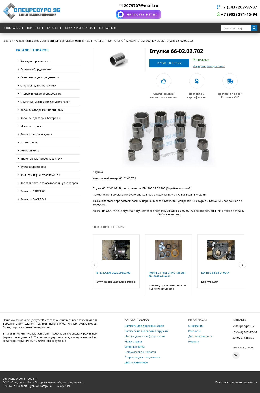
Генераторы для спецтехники (38, 77)
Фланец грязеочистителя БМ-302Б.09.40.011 (167, 274)
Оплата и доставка (80, 28)
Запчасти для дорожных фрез (144, 325)
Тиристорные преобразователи (40, 158)
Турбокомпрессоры (32, 166)
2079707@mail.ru (138, 5)
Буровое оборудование (34, 69)
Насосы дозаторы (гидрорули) (145, 336)
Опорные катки (135, 346)
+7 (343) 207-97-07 (237, 7)
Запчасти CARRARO (31, 191)
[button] (242, 264)
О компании (13, 28)
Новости (193, 341)
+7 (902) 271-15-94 (237, 14)
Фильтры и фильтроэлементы (39, 175)
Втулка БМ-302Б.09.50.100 (113, 272)
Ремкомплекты (29, 150)
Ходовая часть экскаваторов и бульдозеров (48, 183)
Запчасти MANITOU (32, 199)
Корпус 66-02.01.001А (215, 272)
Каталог (54, 28)
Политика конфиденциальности (236, 382)
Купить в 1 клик (169, 63)
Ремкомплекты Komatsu (140, 352)
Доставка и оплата (200, 336)
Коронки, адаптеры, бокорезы (39, 118)
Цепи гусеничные (136, 362)
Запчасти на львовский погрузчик (146, 331)
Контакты (107, 28)
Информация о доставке (209, 66)
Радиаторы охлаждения (35, 134)
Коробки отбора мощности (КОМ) (41, 110)
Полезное (35, 28)
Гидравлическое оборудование (40, 93)
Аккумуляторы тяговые (34, 61)
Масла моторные (30, 126)
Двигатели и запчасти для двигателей (44, 101)
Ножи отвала (27, 142)
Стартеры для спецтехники (37, 85)
